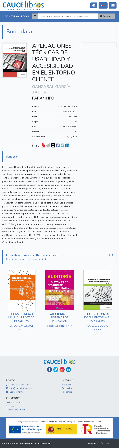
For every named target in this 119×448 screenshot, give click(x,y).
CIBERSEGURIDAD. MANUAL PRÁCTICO (21, 315)
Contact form (14, 391)
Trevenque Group (27, 443)
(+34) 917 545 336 (17, 384)
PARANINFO (43, 98)
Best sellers (68, 388)
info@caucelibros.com (19, 388)
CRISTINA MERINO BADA (59, 326)
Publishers (67, 391)
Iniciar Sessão (13, 402)
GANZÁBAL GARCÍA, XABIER (97, 327)
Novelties (66, 384)
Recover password (15, 409)
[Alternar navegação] (113, 5)
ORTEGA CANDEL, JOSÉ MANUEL (21, 327)
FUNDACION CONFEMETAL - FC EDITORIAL (59, 322)
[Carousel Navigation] (112, 255)
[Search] (68, 16)
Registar (10, 406)
